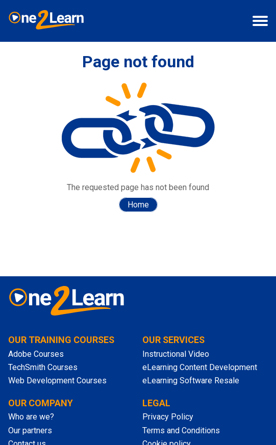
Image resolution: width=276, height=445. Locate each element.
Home (138, 205)
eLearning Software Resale (190, 380)
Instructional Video (175, 354)
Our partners (30, 430)
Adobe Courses (36, 354)
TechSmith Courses (43, 367)
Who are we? (31, 417)
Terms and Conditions (181, 430)
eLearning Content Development (199, 367)
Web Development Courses (57, 380)
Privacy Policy (167, 417)
